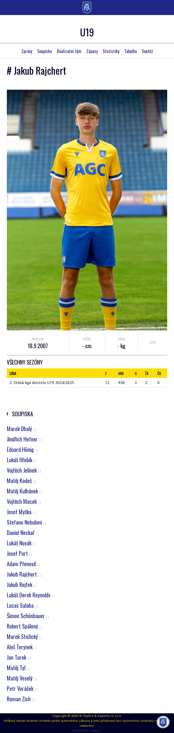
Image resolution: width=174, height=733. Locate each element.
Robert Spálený (24, 626)
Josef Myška (21, 512)
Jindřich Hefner (24, 439)
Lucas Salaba (22, 605)
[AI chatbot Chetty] (163, 721)
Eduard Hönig (22, 449)
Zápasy (92, 51)
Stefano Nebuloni (26, 522)
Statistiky (111, 51)
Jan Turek (19, 657)
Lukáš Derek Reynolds (31, 595)
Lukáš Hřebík (22, 460)
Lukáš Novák (21, 543)
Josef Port (19, 553)
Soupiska (44, 51)
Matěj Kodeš (21, 480)
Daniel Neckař (23, 532)
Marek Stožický (24, 636)
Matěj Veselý (22, 678)
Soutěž (147, 51)
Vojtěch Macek (24, 501)
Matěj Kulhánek (24, 491)
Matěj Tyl (18, 668)
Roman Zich (21, 699)
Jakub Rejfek (22, 584)
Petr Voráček (22, 688)
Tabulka (130, 51)
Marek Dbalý (21, 428)
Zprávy (26, 51)
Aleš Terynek (22, 647)
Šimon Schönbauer (28, 616)
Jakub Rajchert (24, 574)
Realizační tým (69, 51)
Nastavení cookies (87, 730)
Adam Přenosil (23, 564)
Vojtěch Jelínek (24, 470)
